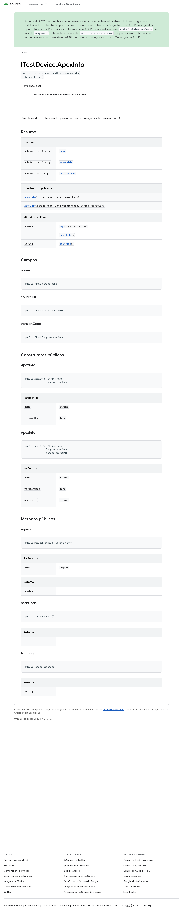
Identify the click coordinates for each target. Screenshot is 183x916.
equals (64, 226)
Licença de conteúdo (113, 709)
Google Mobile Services (135, 881)
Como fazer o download (17, 870)
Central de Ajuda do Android (138, 860)
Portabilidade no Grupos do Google (82, 891)
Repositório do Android (16, 860)
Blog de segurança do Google (79, 875)
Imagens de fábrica (14, 881)
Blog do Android (72, 870)
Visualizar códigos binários (18, 875)
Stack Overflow (131, 886)
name (63, 151)
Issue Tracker (130, 891)
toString (65, 243)
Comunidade (32, 905)
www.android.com (133, 875)
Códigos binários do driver (17, 886)
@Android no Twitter (74, 860)
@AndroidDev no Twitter (76, 865)
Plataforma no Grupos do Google (81, 881)
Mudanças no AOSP (127, 37)
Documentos (36, 3)
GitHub (7, 891)
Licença (64, 905)
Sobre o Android (13, 905)
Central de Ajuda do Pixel (136, 865)
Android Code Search (68, 3)
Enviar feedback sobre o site (103, 905)
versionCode (67, 173)
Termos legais (49, 905)
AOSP (24, 52)
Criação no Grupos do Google (79, 886)
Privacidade (78, 905)
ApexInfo (30, 197)
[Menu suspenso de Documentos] (47, 4)
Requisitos (9, 865)
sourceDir (66, 162)
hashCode (65, 235)
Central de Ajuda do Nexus (137, 870)
